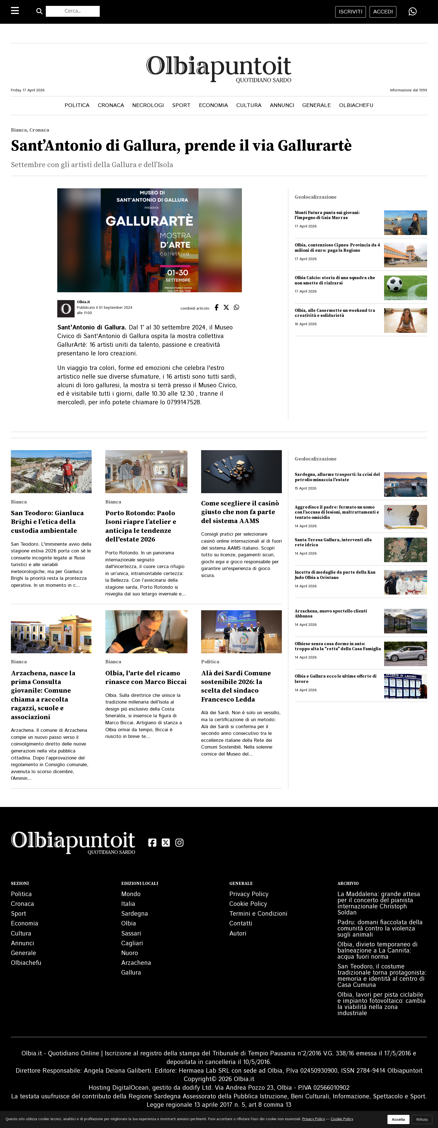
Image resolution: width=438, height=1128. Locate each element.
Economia (213, 105)
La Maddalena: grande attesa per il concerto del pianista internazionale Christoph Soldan (378, 903)
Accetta (398, 1119)
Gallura (131, 972)
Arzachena (136, 963)
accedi (383, 12)
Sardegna (134, 913)
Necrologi (148, 105)
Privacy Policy (248, 894)
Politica (77, 105)
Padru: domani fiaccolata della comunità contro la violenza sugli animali (380, 928)
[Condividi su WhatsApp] (413, 11)
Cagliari (132, 943)
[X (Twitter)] (166, 842)
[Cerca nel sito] (73, 11)
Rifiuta (422, 1119)
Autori (237, 933)
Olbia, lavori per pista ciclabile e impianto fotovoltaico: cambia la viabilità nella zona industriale (381, 1004)
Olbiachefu (356, 105)
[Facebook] (152, 842)
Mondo (131, 894)
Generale (316, 105)
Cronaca (111, 105)
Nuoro (129, 953)
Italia (128, 904)
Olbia (128, 923)
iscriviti (350, 12)
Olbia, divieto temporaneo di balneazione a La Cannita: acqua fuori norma (377, 950)
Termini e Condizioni (258, 913)
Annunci (282, 105)
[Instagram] (179, 842)
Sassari (131, 933)
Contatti (240, 923)
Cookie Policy (248, 904)
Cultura (248, 105)
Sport (181, 105)
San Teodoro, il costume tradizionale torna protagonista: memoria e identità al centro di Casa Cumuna (382, 976)
